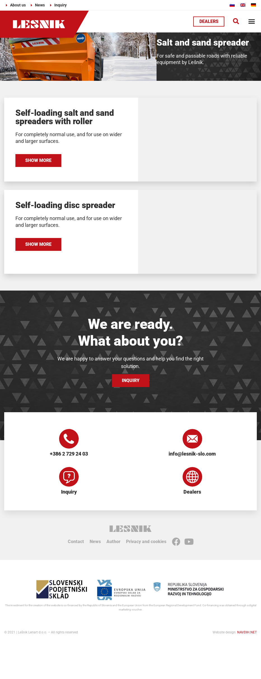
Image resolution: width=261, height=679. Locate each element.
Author (113, 541)
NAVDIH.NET (247, 632)
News (95, 541)
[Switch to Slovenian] (232, 5)
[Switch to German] (253, 5)
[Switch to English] (242, 5)
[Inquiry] (69, 477)
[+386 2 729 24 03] (69, 439)
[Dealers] (192, 477)
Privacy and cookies (146, 541)
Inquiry (69, 492)
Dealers (192, 492)
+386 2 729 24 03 (69, 454)
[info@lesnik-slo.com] (192, 439)
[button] (236, 21)
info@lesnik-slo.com (192, 454)
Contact (76, 541)
